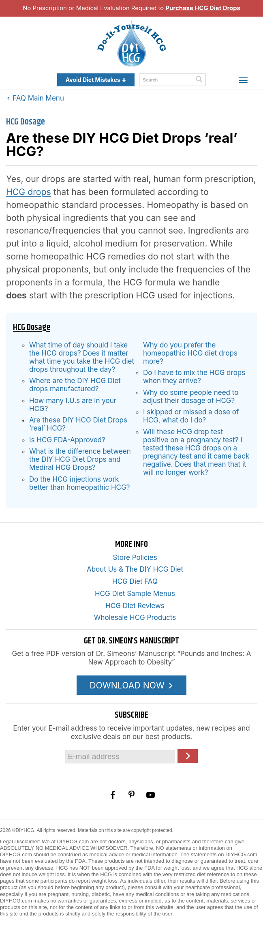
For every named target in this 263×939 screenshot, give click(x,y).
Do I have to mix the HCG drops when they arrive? (194, 377)
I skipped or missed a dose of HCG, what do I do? (191, 416)
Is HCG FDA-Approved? (67, 440)
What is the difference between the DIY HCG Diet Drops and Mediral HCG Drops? (80, 459)
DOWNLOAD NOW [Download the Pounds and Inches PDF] (131, 685)
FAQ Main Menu (35, 98)
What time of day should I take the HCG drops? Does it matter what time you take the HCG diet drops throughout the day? (81, 357)
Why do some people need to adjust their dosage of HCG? (190, 396)
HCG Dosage (25, 122)
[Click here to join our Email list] (187, 756)
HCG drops (28, 192)
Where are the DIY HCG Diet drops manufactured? (75, 385)
